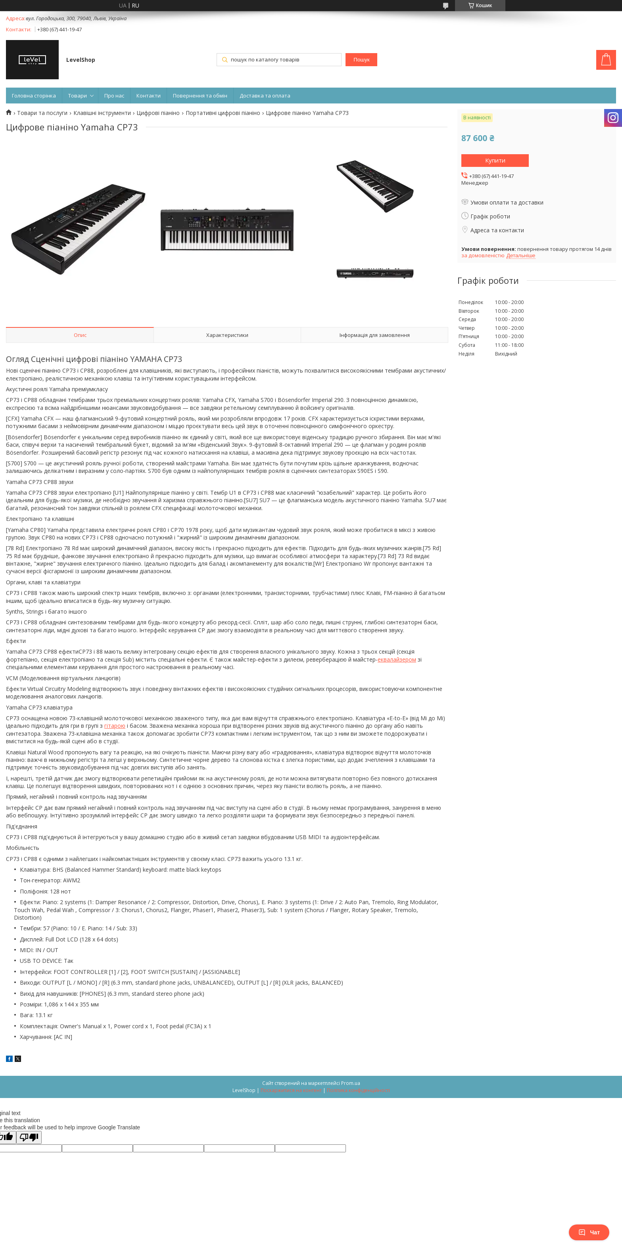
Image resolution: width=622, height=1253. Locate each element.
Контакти (148, 95)
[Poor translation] (29, 1137)
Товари (77, 95)
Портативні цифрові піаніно (223, 113)
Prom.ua (350, 1083)
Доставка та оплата (265, 95)
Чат (589, 1232)
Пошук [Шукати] (361, 60)
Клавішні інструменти (102, 113)
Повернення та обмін (200, 95)
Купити (495, 160)
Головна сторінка (34, 95)
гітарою (114, 725)
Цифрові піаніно (158, 113)
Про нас (114, 95)
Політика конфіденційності (358, 1090)
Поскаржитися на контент (291, 1090)
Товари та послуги (42, 113)
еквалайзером (397, 659)
